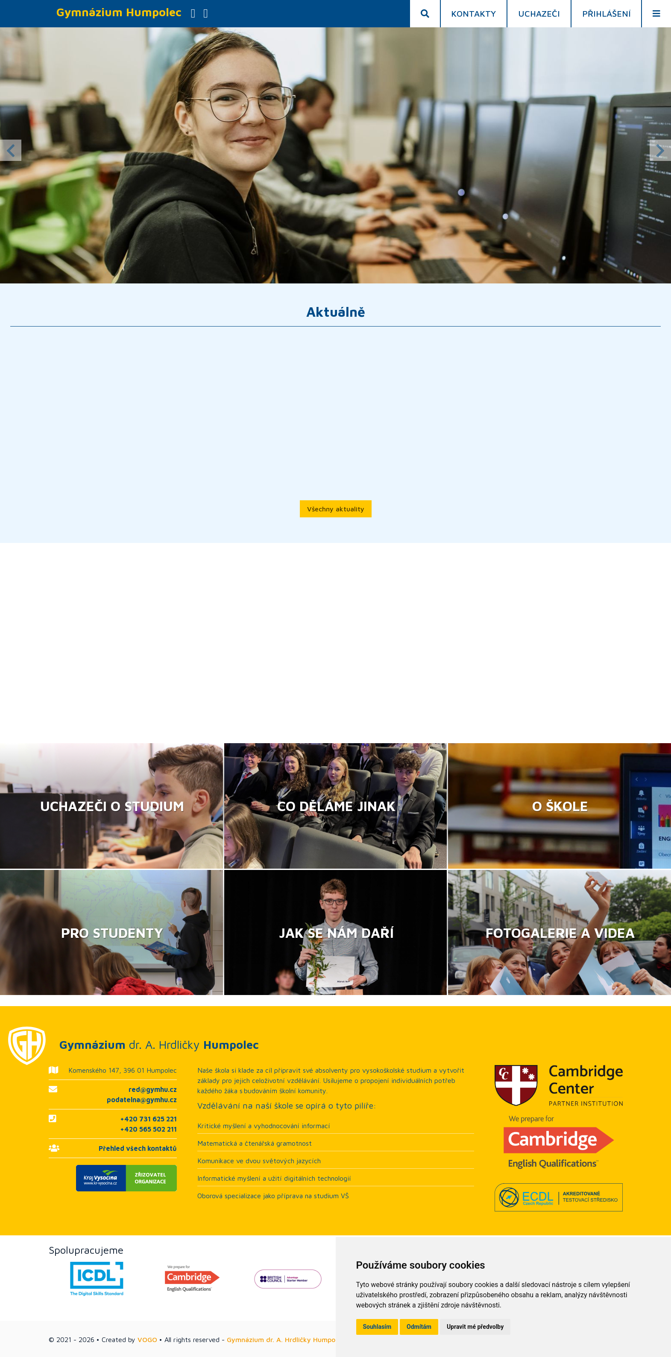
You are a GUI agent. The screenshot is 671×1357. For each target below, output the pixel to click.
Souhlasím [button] (377, 1326)
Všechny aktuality (335, 509)
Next (660, 150)
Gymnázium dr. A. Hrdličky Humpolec (285, 1339)
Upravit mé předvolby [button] (475, 1326)
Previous (10, 150)
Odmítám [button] (419, 1326)
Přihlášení (606, 13)
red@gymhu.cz (153, 1089)
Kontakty (473, 13)
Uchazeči (539, 13)
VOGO (147, 1339)
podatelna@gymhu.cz (142, 1099)
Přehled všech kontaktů (138, 1148)
